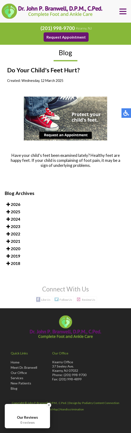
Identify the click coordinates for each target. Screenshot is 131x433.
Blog (14, 388)
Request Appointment (66, 37)
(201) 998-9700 (57, 28)
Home (15, 362)
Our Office (19, 373)
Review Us (88, 299)
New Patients (21, 383)
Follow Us (66, 299)
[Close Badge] (48, 405)
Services (17, 378)
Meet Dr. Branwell (24, 367)
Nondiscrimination (72, 409)
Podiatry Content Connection (100, 403)
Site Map (52, 409)
